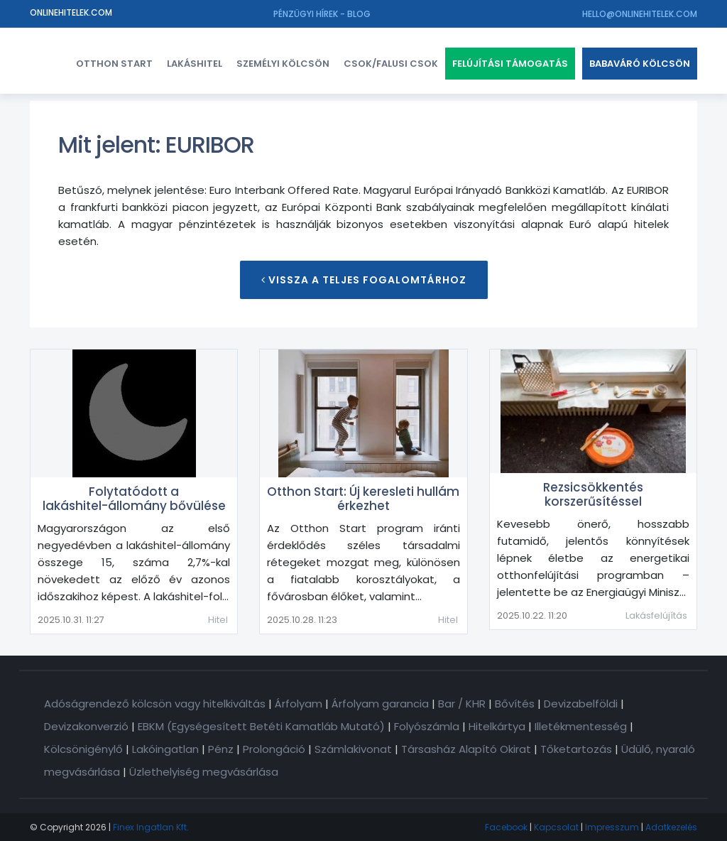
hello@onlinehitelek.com (639, 14)
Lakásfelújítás (656, 615)
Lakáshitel (194, 63)
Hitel (218, 620)
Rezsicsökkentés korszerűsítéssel (593, 494)
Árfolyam (298, 703)
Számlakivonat (353, 749)
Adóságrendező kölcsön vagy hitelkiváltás (155, 703)
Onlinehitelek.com (71, 12)
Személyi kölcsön (282, 63)
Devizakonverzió (86, 726)
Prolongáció (274, 749)
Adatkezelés (671, 827)
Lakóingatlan (165, 749)
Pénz (221, 749)
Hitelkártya (497, 726)
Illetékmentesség (581, 726)
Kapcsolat (556, 827)
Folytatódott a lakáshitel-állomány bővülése (134, 498)
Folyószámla (426, 726)
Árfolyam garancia (380, 703)
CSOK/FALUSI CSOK (391, 63)
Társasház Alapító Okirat (466, 749)
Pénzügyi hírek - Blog (322, 14)
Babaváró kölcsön (639, 63)
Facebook (506, 827)
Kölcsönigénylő (83, 749)
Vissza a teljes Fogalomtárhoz (363, 280)
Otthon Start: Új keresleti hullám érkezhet (363, 498)
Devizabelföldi (581, 703)
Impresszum (612, 827)
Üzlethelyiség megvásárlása (203, 771)
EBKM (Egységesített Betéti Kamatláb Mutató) (261, 726)
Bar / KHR (462, 703)
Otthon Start (114, 63)
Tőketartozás (576, 749)
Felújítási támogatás (510, 63)
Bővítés (515, 703)
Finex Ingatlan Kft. (151, 827)
